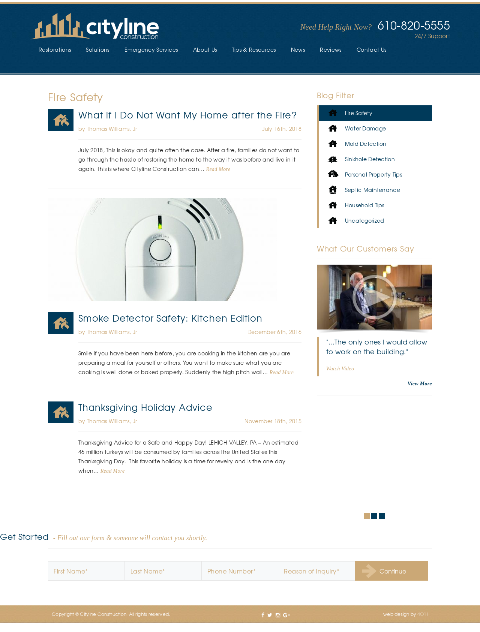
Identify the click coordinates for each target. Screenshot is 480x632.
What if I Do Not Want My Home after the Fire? (187, 114)
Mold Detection (356, 143)
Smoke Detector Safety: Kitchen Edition (170, 318)
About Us (205, 49)
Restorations (55, 49)
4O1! (422, 614)
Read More (218, 169)
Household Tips (355, 205)
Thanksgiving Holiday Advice (145, 407)
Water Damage (356, 128)
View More (420, 383)
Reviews (330, 49)
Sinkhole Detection (360, 159)
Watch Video (340, 368)
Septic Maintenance (363, 190)
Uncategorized (355, 220)
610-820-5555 (414, 24)
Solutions (97, 49)
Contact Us (372, 49)
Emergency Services (151, 49)
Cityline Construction (94, 26)
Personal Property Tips (364, 174)
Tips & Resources (254, 49)
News (298, 49)
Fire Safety (60, 120)
